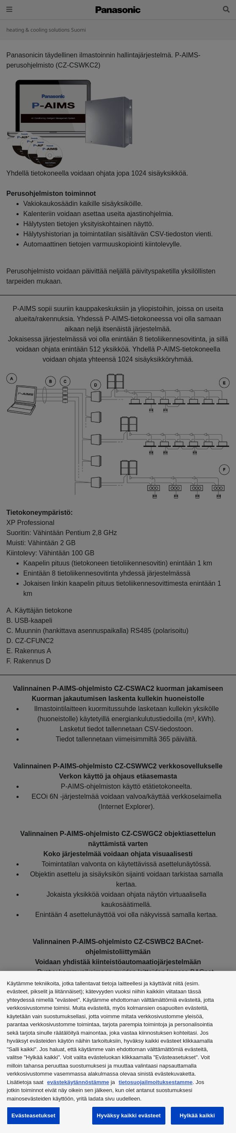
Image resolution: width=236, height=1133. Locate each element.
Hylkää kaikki (197, 1115)
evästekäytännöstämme (78, 1082)
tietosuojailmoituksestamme (155, 1082)
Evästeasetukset (33, 1115)
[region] (118, 1052)
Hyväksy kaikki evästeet (129, 1115)
